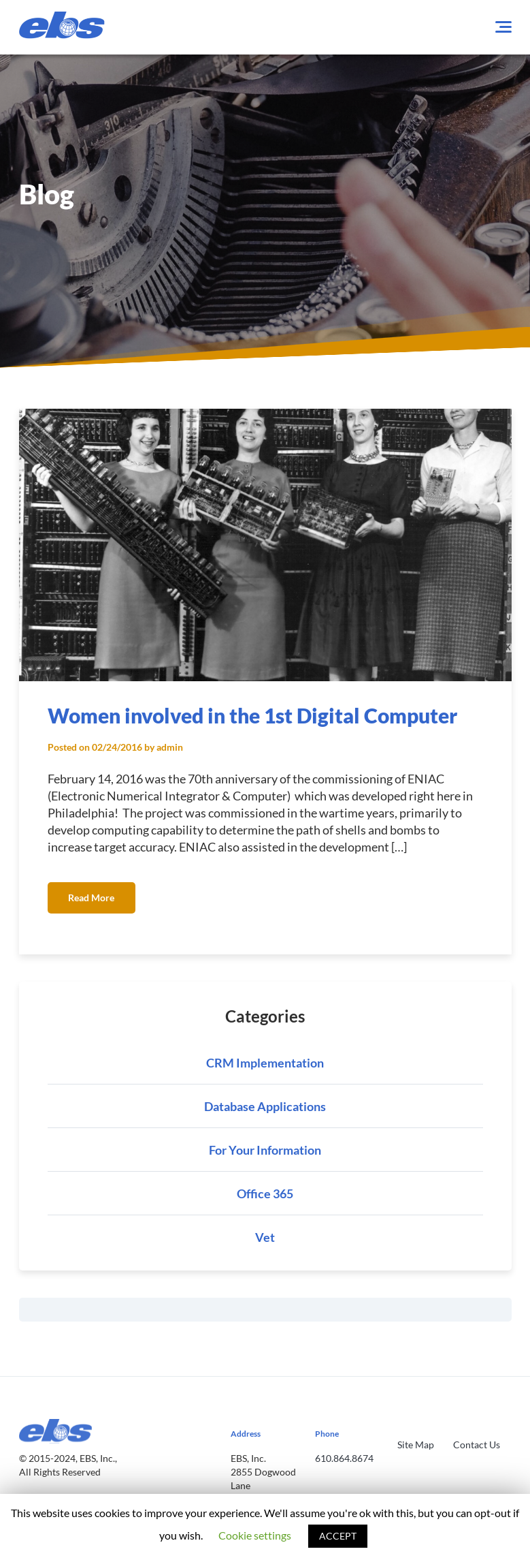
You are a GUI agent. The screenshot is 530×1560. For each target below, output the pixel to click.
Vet (265, 1237)
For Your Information (265, 1149)
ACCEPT (338, 1536)
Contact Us (476, 1444)
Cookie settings (254, 1535)
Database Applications (265, 1106)
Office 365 (265, 1193)
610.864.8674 (344, 1458)
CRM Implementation (265, 1062)
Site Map (415, 1444)
